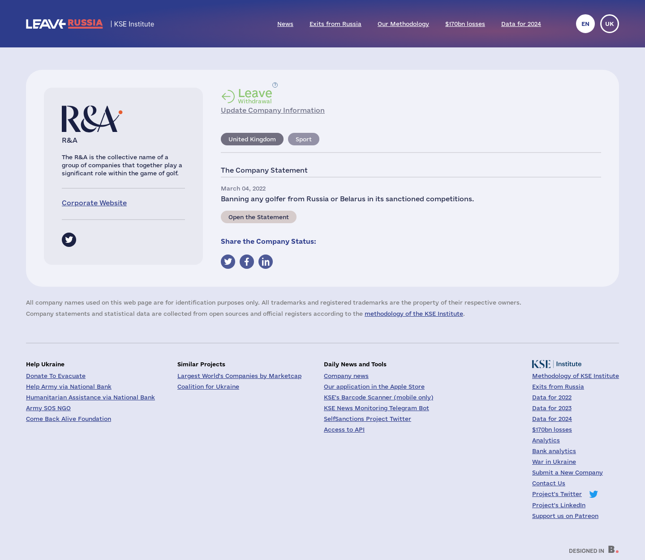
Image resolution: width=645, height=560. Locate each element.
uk (609, 24)
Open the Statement (258, 217)
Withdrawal (255, 96)
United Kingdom (252, 139)
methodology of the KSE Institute (414, 313)
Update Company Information (273, 110)
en (585, 24)
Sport (304, 139)
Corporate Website (94, 203)
